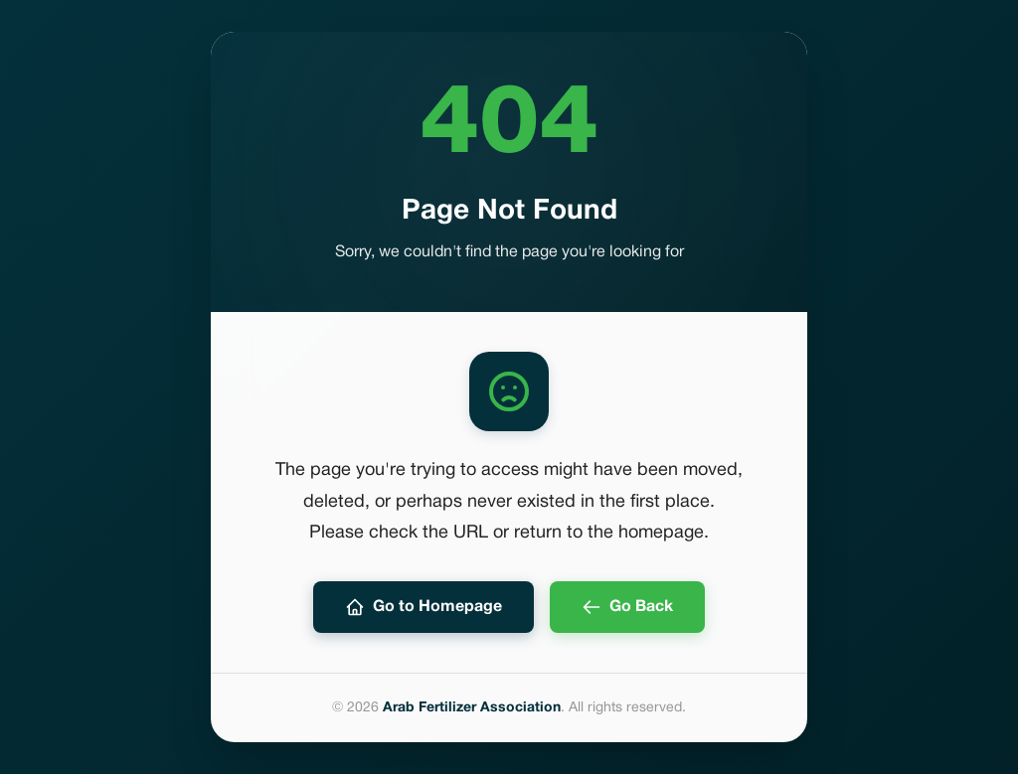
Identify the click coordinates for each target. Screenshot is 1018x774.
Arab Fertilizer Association (472, 707)
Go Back (627, 607)
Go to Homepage (423, 607)
